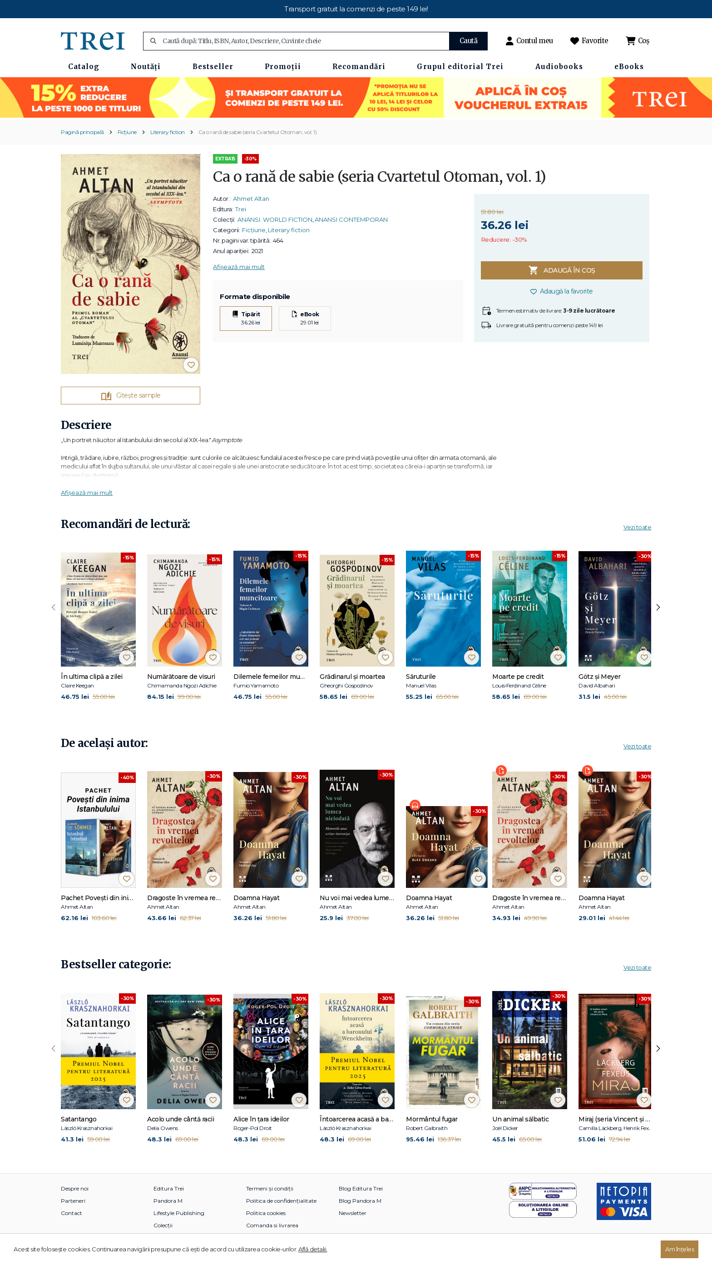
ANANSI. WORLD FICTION (274, 219)
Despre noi (75, 1188)
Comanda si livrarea (272, 1225)
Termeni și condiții (269, 1188)
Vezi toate (637, 527)
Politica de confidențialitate (281, 1200)
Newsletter (352, 1213)
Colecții (163, 1225)
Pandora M (168, 1200)
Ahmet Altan (251, 198)
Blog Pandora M (360, 1200)
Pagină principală (82, 132)
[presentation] (53, 607)
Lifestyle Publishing (178, 1213)
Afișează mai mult (239, 266)
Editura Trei (168, 1188)
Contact (71, 1213)
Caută (469, 40)
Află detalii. (312, 1249)
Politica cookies (266, 1213)
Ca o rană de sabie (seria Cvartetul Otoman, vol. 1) (257, 132)
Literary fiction (167, 132)
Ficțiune (127, 132)
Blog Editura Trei (361, 1188)
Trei (240, 209)
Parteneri (73, 1200)
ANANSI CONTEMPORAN (351, 219)
